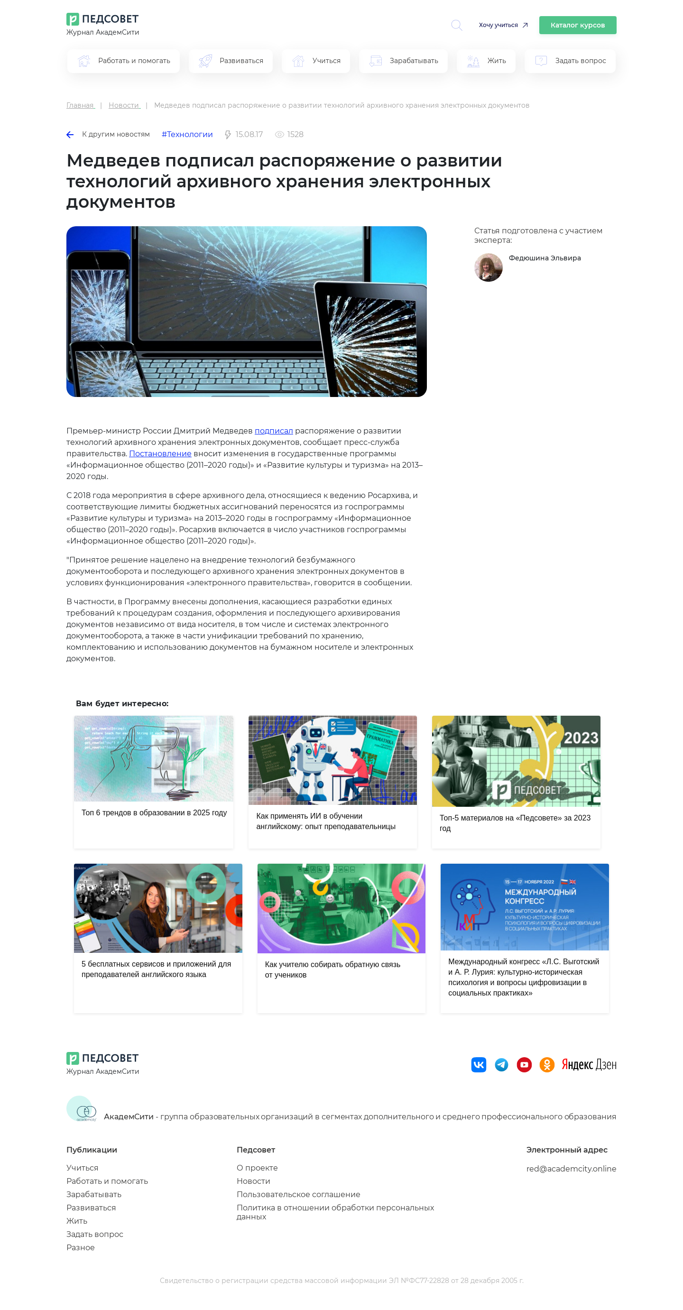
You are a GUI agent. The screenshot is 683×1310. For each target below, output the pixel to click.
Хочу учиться (498, 24)
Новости (253, 1181)
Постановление (160, 453)
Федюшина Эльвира (545, 258)
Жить (76, 1221)
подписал (274, 430)
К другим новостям (108, 134)
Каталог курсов (578, 25)
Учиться (82, 1167)
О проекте (257, 1167)
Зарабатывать (93, 1194)
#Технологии (187, 134)
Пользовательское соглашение (298, 1194)
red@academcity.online (571, 1168)
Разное (80, 1247)
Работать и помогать (107, 1181)
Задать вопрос (94, 1234)
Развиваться (91, 1207)
